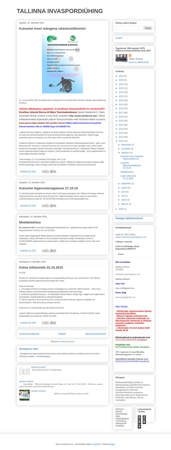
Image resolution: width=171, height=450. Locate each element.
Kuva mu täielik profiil (138, 62)
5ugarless (97, 444)
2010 (121, 141)
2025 (121, 80)
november (126, 148)
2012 (121, 133)
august (124, 187)
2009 (121, 209)
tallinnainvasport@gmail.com (134, 237)
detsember (126, 144)
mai (123, 196)
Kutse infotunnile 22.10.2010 (41, 267)
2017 (121, 112)
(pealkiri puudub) (38, 367)
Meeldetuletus (30, 222)
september (126, 183)
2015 (121, 120)
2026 (121, 76)
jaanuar (125, 204)
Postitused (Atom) (66, 341)
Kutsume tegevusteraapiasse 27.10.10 (48, 188)
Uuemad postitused (29, 334)
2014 (121, 125)
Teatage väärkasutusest (129, 218)
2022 (121, 92)
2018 (121, 108)
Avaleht (62, 334)
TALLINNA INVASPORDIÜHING (60, 11)
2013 (121, 129)
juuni (123, 192)
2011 (121, 137)
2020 (121, 100)
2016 (121, 116)
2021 (121, 96)
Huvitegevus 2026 (28, 349)
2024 (121, 84)
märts (124, 200)
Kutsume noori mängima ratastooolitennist (52, 28)
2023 (121, 88)
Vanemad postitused (95, 334)
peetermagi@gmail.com (126, 297)
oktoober (125, 152)
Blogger (111, 444)
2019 (121, 104)
